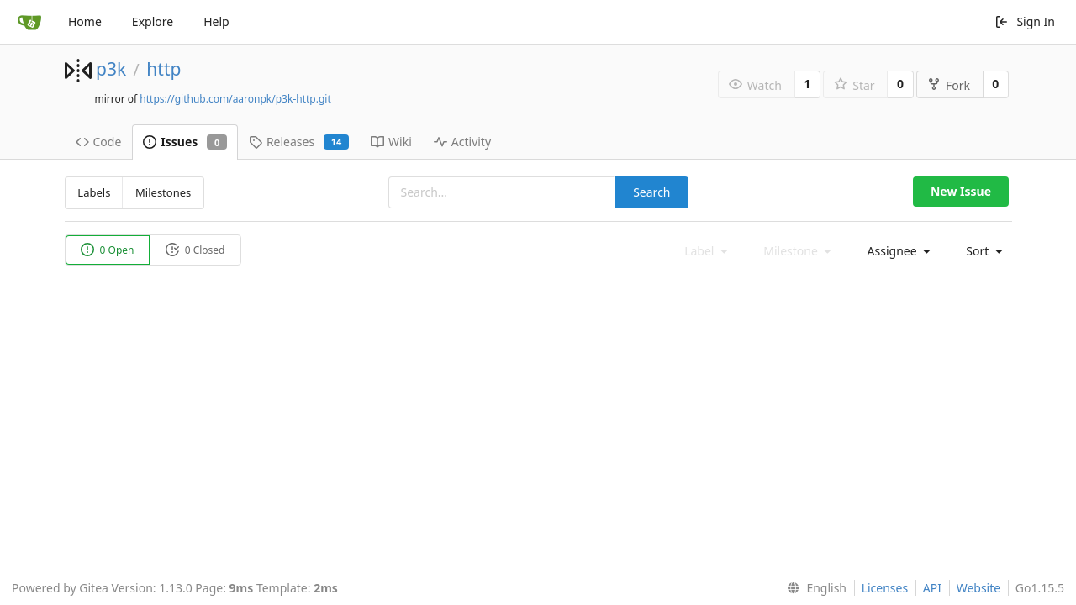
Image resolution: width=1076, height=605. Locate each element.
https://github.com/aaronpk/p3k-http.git (235, 99)
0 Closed (195, 250)
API (932, 588)
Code (99, 142)
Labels (93, 192)
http (163, 69)
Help (216, 21)
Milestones (163, 192)
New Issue (961, 191)
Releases (299, 142)
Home (85, 21)
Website (979, 588)
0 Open (107, 250)
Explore (152, 21)
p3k (111, 69)
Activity (462, 142)
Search (651, 192)
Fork (948, 85)
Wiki (391, 142)
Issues (185, 142)
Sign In (1024, 21)
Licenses (885, 588)
